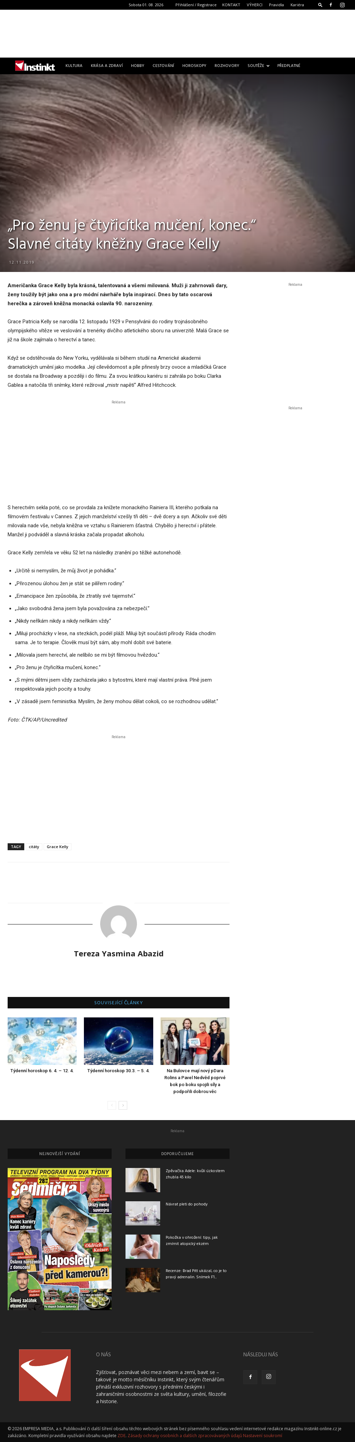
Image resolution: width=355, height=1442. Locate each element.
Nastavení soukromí (262, 1436)
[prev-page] (111, 1105)
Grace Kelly (57, 846)
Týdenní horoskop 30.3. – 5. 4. (118, 1070)
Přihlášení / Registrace (196, 4)
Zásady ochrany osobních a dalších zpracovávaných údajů (185, 1436)
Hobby (137, 65)
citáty (34, 846)
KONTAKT (231, 4)
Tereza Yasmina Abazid (119, 953)
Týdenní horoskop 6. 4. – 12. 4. (42, 1070)
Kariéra (297, 4)
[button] (320, 4)
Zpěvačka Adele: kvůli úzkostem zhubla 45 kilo (195, 1174)
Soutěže (259, 65)
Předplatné (288, 65)
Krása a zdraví (107, 65)
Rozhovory (227, 65)
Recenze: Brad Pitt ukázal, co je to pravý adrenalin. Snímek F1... (196, 1274)
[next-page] (123, 1105)
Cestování (163, 65)
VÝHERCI (254, 4)
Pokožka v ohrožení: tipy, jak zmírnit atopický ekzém (192, 1240)
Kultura (74, 65)
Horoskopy (194, 65)
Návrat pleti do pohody (187, 1204)
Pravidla (276, 4)
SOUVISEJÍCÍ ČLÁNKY (118, 1003)
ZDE (121, 1436)
